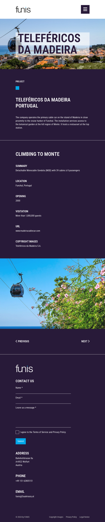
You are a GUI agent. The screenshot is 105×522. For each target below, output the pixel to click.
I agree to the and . (43, 432)
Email (18, 398)
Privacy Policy (59, 432)
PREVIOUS (22, 341)
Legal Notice (85, 517)
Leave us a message (25, 408)
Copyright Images (56, 517)
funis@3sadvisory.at (25, 496)
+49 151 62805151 (24, 480)
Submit (20, 441)
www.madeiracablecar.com (28, 230)
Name (18, 388)
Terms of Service (40, 432)
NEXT (85, 341)
